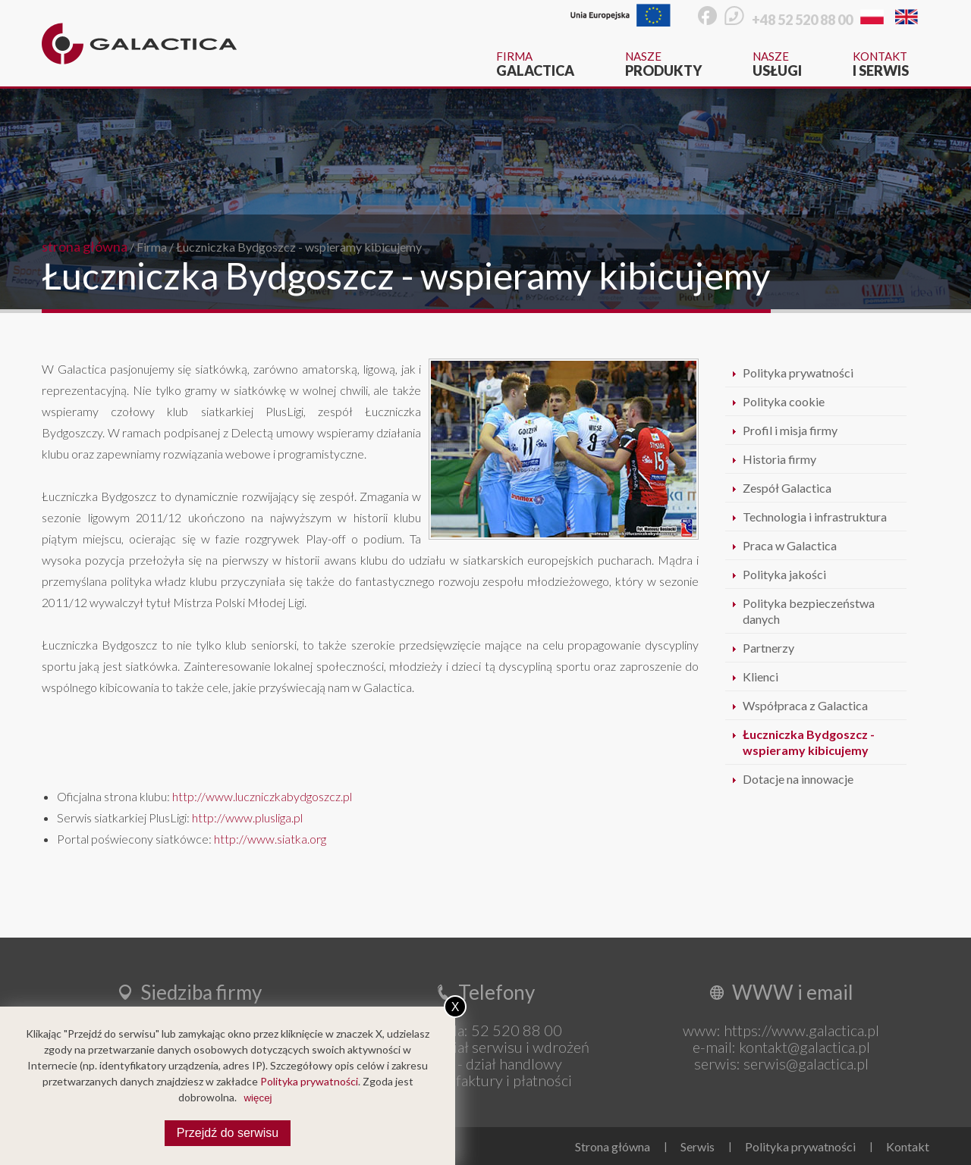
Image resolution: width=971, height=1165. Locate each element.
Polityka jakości (784, 574)
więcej (258, 1098)
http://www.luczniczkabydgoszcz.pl (262, 796)
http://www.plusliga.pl (247, 817)
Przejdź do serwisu (227, 1132)
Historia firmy (779, 459)
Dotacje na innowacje (798, 779)
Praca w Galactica (790, 545)
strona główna (84, 246)
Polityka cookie (784, 401)
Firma (535, 64)
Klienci (760, 676)
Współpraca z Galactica (805, 705)
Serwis (697, 1146)
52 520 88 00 (516, 1030)
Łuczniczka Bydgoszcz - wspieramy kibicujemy (299, 247)
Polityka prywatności (798, 372)
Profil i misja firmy (790, 430)
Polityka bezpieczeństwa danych (809, 611)
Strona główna (612, 1146)
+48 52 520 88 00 (802, 19)
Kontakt (881, 64)
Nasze (663, 64)
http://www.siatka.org (270, 838)
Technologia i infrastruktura (815, 516)
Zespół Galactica (787, 488)
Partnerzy (768, 647)
